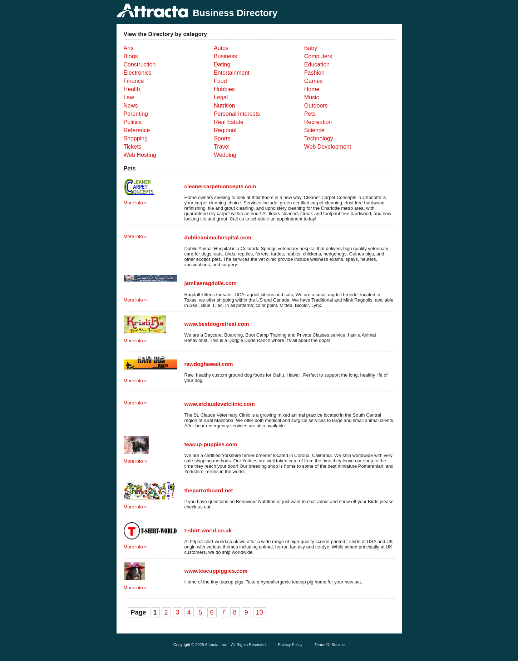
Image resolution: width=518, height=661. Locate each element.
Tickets (133, 147)
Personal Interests (237, 114)
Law (129, 97)
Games (313, 81)
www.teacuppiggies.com (216, 571)
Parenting (136, 114)
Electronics (138, 73)
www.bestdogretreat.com (216, 324)
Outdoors (316, 106)
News (131, 106)
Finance (134, 81)
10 (259, 612)
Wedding (225, 155)
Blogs (131, 56)
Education (317, 64)
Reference (137, 130)
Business (225, 56)
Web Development (327, 147)
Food (220, 81)
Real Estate (228, 122)
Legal (221, 97)
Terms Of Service (330, 644)
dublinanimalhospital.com (218, 237)
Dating (222, 64)
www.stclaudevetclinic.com (219, 404)
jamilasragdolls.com (210, 283)
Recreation (318, 122)
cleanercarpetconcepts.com (220, 186)
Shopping (136, 138)
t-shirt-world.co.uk (208, 530)
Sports (222, 138)
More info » (135, 202)
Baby (310, 48)
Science (314, 130)
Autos (221, 48)
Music (311, 97)
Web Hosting (140, 155)
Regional (225, 130)
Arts (129, 48)
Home (312, 89)
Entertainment (232, 73)
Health (132, 89)
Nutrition (224, 106)
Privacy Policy (290, 644)
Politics (133, 122)
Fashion (314, 73)
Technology (318, 138)
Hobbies (224, 89)
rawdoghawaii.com (208, 364)
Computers (318, 56)
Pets (310, 114)
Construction (140, 64)
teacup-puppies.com (210, 444)
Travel (222, 147)
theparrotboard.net (208, 490)
